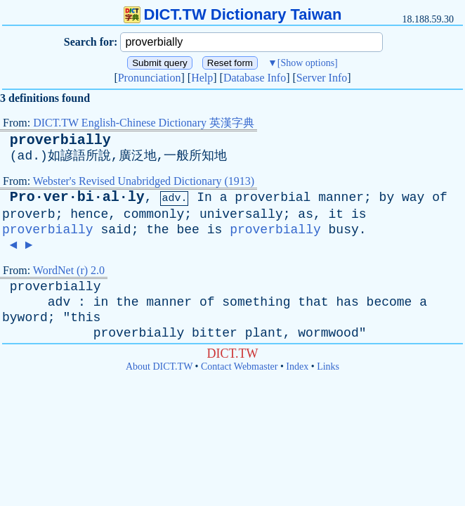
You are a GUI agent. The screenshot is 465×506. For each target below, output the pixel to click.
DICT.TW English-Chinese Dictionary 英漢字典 (143, 123)
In (204, 197)
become (389, 302)
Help (202, 78)
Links (328, 366)
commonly (154, 214)
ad (25, 156)
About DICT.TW (159, 366)
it (336, 214)
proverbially (60, 140)
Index (297, 366)
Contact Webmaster (239, 366)
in (101, 302)
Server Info (321, 78)
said (115, 230)
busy (344, 230)
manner (341, 197)
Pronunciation (149, 78)
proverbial (272, 197)
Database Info (254, 78)
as (305, 214)
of (439, 197)
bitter (214, 333)
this (85, 318)
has (347, 302)
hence (89, 214)
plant (264, 333)
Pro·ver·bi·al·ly (77, 197)
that (313, 302)
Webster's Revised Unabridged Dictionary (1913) (143, 181)
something (256, 302)
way (413, 197)
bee (187, 230)
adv (59, 302)
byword (25, 318)
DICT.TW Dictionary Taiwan (233, 14)
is (359, 214)
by (387, 197)
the (157, 230)
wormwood (328, 333)
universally (241, 214)
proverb (28, 214)
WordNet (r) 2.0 (69, 270)
